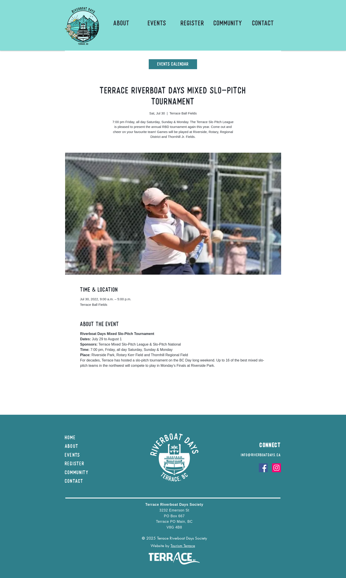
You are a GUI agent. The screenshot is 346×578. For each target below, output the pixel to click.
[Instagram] (276, 467)
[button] (121, 23)
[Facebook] (263, 467)
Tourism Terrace (183, 545)
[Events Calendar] (173, 64)
